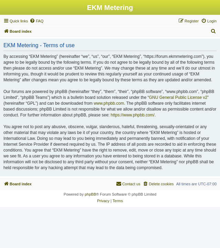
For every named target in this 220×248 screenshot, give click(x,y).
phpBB (90, 194)
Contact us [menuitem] (128, 183)
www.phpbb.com (109, 103)
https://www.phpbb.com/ (133, 115)
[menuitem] (36, 21)
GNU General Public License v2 (178, 97)
